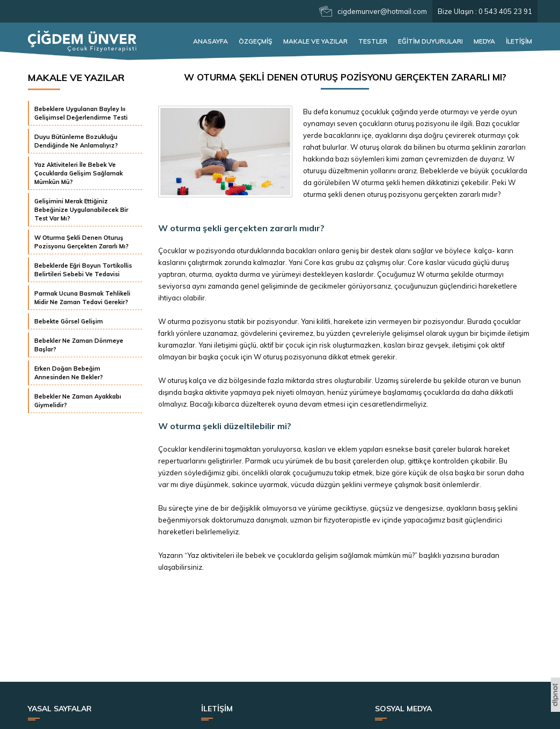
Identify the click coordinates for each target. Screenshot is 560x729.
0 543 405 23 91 (505, 11)
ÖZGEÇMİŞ (255, 41)
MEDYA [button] (484, 41)
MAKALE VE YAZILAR (315, 41)
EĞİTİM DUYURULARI (430, 41)
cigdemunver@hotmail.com (382, 11)
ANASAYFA (210, 41)
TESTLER (372, 41)
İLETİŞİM (519, 41)
